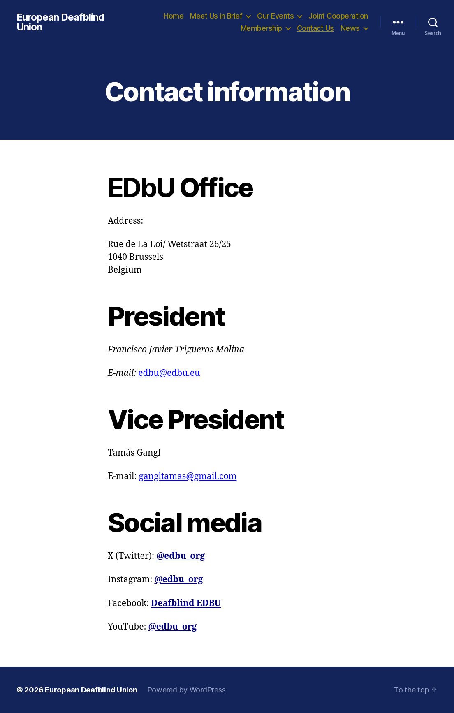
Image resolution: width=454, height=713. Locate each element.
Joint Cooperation (338, 16)
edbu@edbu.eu (169, 373)
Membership (261, 28)
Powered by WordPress (186, 689)
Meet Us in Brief (216, 16)
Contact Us (315, 28)
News (350, 28)
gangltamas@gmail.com (188, 476)
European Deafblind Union (60, 22)
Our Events (275, 16)
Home (173, 16)
